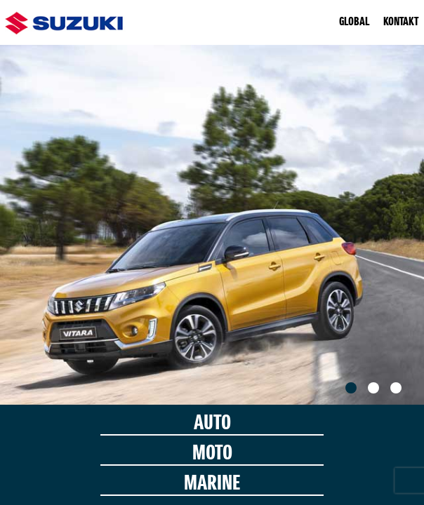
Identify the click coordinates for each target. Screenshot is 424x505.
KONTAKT (400, 22)
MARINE (212, 484)
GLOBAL (354, 22)
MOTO (212, 454)
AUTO (212, 424)
